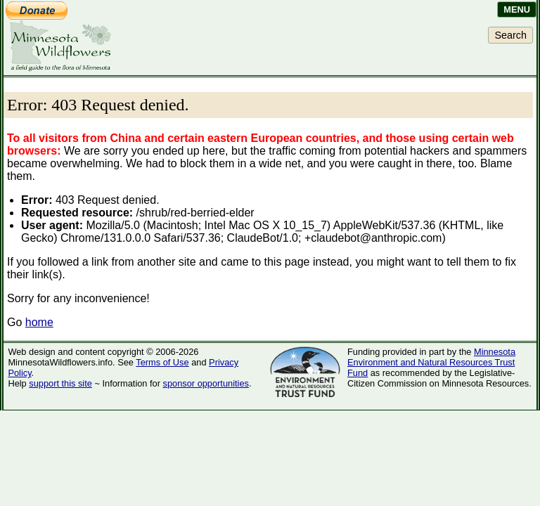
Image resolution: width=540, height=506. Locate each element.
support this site (60, 383)
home (39, 322)
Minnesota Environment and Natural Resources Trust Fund (431, 362)
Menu (516, 9)
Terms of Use (162, 362)
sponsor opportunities (206, 383)
